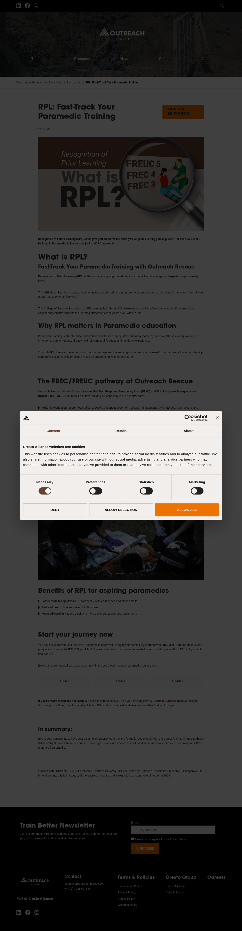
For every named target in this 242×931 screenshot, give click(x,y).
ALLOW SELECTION (121, 510)
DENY (55, 510)
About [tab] (189, 431)
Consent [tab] (53, 431)
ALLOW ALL (187, 510)
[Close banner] (217, 417)
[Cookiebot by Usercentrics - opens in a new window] (188, 417)
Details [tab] (121, 431)
